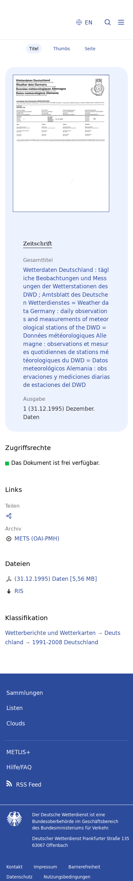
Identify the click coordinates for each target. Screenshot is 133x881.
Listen (14, 708)
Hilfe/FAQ (18, 767)
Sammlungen (24, 692)
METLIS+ (18, 752)
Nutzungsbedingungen (67, 876)
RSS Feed (28, 784)
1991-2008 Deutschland (65, 642)
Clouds (15, 723)
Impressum (45, 866)
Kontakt (14, 866)
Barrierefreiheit (84, 866)
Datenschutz (19, 876)
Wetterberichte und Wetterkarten (50, 632)
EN (89, 22)
